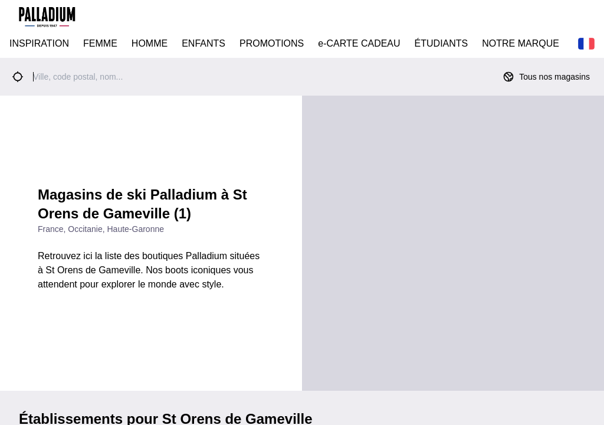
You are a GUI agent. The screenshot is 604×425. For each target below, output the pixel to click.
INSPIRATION (39, 43)
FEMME (100, 43)
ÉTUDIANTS (441, 43)
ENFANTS (203, 43)
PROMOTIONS (271, 43)
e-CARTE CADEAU (359, 43)
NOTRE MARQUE (520, 43)
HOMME (150, 43)
